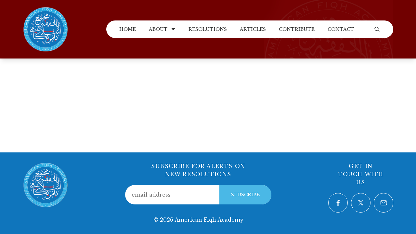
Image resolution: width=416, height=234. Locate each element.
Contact (341, 29)
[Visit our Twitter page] (360, 203)
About (162, 29)
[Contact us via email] (383, 203)
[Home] (45, 28)
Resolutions (207, 29)
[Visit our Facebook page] (338, 203)
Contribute (297, 29)
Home (127, 29)
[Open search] (377, 29)
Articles (253, 29)
